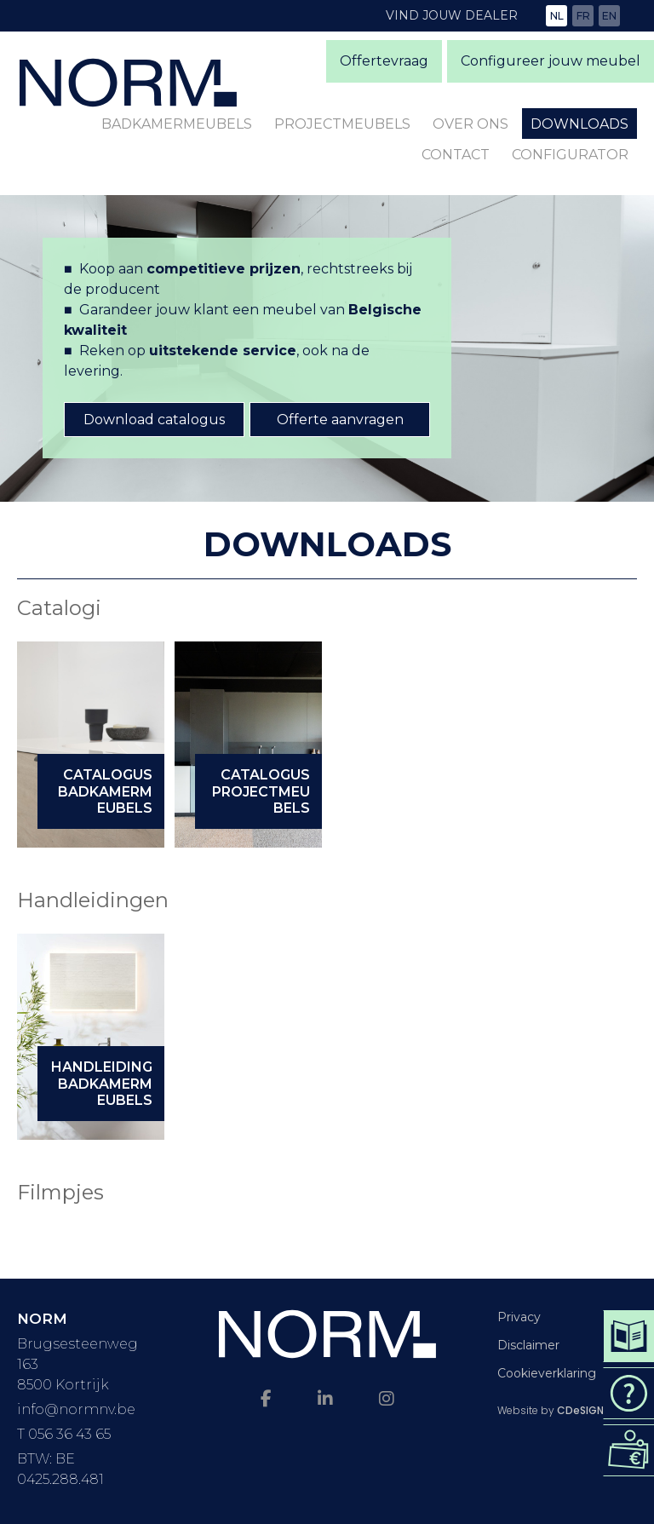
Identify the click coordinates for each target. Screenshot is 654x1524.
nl (557, 15)
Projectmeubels (342, 124)
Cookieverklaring (546, 1373)
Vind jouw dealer (452, 15)
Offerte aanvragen (340, 419)
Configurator (570, 155)
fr (583, 15)
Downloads (579, 124)
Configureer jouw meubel (550, 61)
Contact (456, 155)
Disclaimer (528, 1345)
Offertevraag (384, 61)
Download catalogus (154, 419)
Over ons (470, 124)
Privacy (519, 1317)
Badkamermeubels (176, 124)
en (609, 15)
